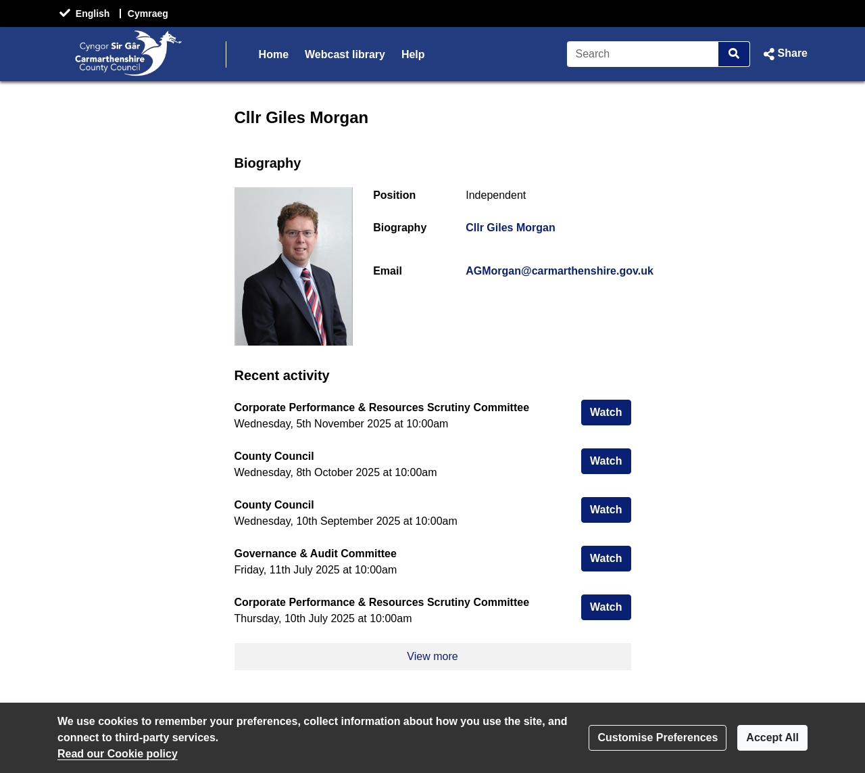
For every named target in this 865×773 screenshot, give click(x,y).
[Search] (643, 54)
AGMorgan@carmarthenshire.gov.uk (559, 271)
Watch (610, 411)
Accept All (772, 737)
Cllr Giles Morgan (510, 227)
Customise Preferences (657, 737)
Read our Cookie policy (117, 753)
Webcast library (345, 54)
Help (413, 54)
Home (274, 54)
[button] (784, 54)
